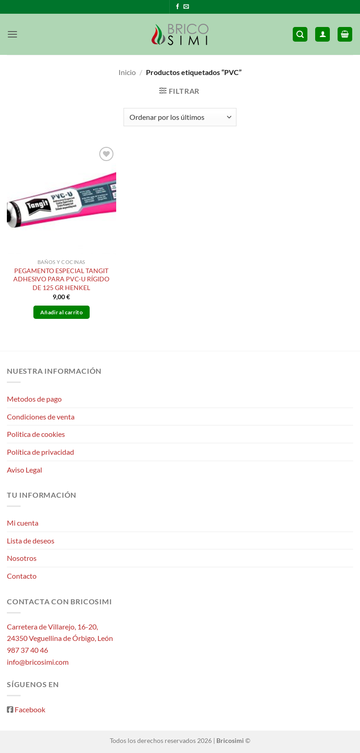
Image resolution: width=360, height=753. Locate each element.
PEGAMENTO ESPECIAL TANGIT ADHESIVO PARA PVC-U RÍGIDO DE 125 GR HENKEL (61, 279)
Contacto (22, 575)
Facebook (30, 709)
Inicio (127, 72)
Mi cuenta (22, 522)
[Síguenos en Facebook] (177, 7)
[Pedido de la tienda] (180, 117)
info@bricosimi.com (38, 661)
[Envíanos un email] (186, 7)
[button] (12, 34)
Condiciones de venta (41, 416)
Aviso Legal (24, 469)
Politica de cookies (36, 434)
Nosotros (22, 558)
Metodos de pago (34, 398)
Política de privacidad (40, 451)
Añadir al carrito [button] (61, 312)
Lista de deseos (30, 540)
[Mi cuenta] (322, 34)
